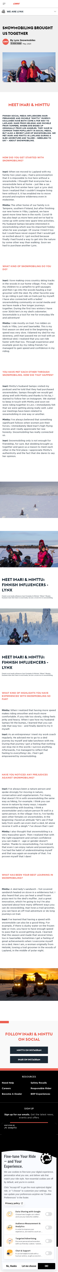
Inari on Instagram (29, 1059)
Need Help (8, 1082)
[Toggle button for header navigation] (4, 4)
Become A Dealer (12, 1094)
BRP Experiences (40, 1094)
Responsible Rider (41, 1088)
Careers (6, 1088)
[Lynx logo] (16, 4)
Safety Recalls (39, 1082)
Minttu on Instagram (29, 1050)
